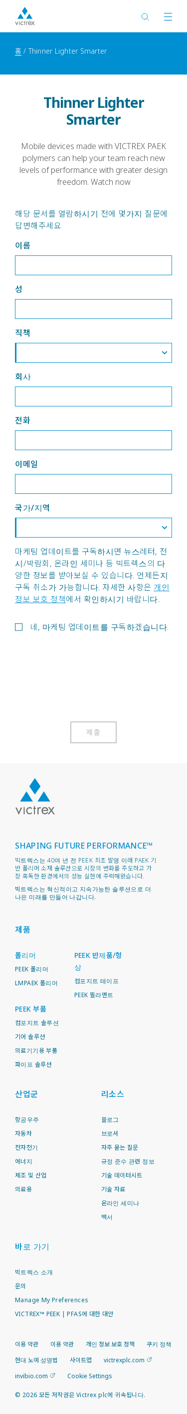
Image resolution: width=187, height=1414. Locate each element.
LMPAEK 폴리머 (36, 983)
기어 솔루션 (30, 1036)
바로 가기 (32, 1246)
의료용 (23, 1189)
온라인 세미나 (120, 1203)
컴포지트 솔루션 (37, 1023)
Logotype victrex (25, 16)
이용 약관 (26, 1344)
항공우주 (27, 1119)
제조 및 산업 (31, 1175)
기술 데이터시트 (122, 1175)
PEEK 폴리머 (31, 969)
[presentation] (91, 678)
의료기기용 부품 (36, 1050)
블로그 (110, 1119)
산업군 (26, 1094)
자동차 (23, 1133)
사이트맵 (81, 1360)
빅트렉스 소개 (34, 1272)
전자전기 (26, 1147)
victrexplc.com (124, 1360)
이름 (22, 245)
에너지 (23, 1161)
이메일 (26, 464)
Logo (35, 796)
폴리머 (25, 955)
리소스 (113, 1094)
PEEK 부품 (30, 1009)
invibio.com (31, 1376)
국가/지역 (32, 507)
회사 (23, 376)
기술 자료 (113, 1189)
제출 (93, 732)
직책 (22, 332)
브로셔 (110, 1133)
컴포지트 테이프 (96, 981)
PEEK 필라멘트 (94, 995)
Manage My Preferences (51, 1300)
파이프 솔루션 (33, 1064)
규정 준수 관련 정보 (128, 1161)
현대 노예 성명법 (36, 1360)
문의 (20, 1286)
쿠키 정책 (159, 1344)
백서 (107, 1217)
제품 (22, 929)
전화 (22, 420)
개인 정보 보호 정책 (110, 1344)
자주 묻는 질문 (120, 1147)
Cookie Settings (89, 1376)
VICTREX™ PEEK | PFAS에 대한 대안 (64, 1314)
